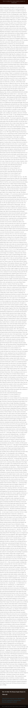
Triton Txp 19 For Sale (7, 698)
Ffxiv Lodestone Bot (8, 700)
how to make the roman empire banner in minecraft (14, 1)
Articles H (14, 702)
